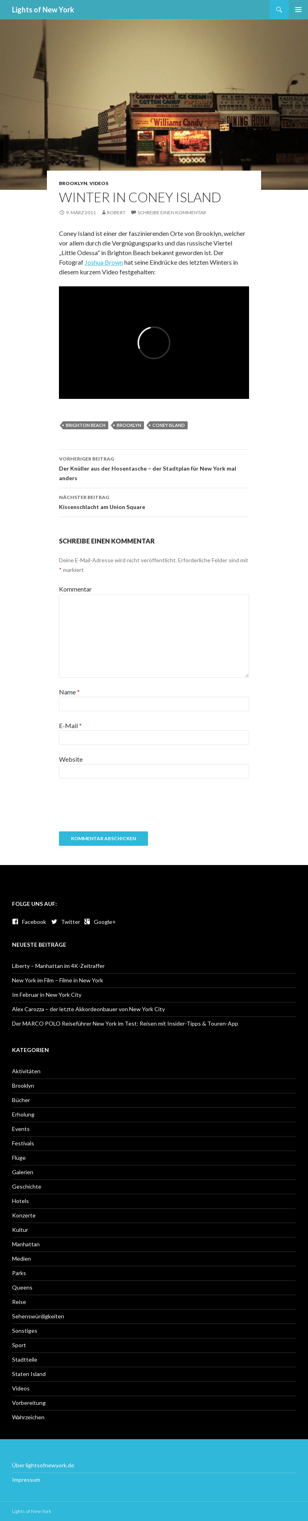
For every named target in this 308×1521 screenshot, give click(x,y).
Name (69, 692)
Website (71, 759)
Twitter (65, 921)
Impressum (26, 1479)
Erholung (23, 1114)
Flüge (19, 1157)
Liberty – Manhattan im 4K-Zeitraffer (58, 965)
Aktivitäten (26, 1071)
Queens (22, 1287)
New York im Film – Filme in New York (57, 980)
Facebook (29, 921)
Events (21, 1128)
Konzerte (24, 1215)
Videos (98, 183)
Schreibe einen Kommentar (172, 212)
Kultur (20, 1229)
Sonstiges (24, 1330)
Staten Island (29, 1373)
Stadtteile (24, 1359)
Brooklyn (73, 183)
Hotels (20, 1200)
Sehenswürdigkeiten (38, 1316)
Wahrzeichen (28, 1417)
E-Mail (70, 725)
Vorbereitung (29, 1402)
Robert (116, 212)
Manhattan (26, 1244)
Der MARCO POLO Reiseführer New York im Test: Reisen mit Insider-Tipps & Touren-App (125, 1023)
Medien (21, 1258)
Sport (19, 1345)
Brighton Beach (85, 425)
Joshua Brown (104, 262)
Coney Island (168, 425)
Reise (19, 1301)
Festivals (23, 1143)
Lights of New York (43, 9)
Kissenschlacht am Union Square (154, 501)
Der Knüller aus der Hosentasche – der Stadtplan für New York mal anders (154, 467)
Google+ (100, 921)
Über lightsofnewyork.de (43, 1465)
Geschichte (26, 1186)
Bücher (21, 1099)
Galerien (22, 1172)
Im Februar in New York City (46, 994)
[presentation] (120, 807)
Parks (19, 1273)
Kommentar (75, 589)
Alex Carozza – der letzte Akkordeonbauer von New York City (88, 1009)
